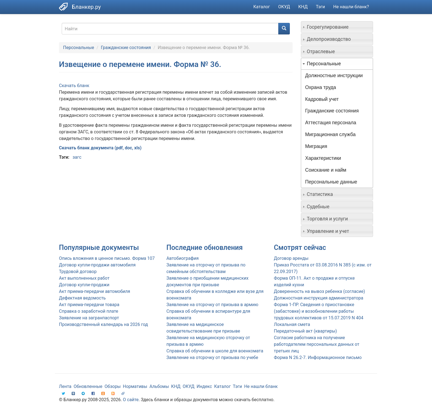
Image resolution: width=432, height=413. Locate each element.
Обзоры (113, 386)
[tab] (337, 27)
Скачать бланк (74, 85)
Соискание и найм (325, 170)
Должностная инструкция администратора (318, 298)
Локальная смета (292, 324)
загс (76, 157)
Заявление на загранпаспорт (89, 317)
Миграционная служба (330, 134)
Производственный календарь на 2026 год (103, 324)
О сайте (131, 399)
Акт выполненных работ (84, 278)
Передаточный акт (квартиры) (305, 331)
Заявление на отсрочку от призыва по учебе (212, 357)
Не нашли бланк (261, 386)
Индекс (204, 386)
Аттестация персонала (330, 122)
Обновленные (88, 386)
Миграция (316, 146)
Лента (65, 386)
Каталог (261, 6)
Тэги (320, 6)
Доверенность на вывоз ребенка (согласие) (319, 291)
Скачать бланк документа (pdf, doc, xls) (100, 147)
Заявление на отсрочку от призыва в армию (212, 304)
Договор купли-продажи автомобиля (97, 265)
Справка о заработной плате (88, 311)
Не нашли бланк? (351, 6)
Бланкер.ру (86, 7)
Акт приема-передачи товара (89, 304)
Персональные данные (331, 182)
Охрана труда (320, 87)
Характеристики (323, 158)
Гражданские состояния (126, 47)
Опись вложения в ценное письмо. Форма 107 (107, 258)
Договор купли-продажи (84, 284)
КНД (303, 6)
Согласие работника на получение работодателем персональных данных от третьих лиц (316, 344)
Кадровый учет (322, 99)
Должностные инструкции (334, 75)
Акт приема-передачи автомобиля (94, 291)
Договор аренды (291, 258)
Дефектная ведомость (82, 298)
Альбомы (159, 386)
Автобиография (182, 258)
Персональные (78, 47)
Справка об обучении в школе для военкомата (214, 350)
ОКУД (284, 6)
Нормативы (135, 386)
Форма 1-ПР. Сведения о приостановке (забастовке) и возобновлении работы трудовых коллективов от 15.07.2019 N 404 (318, 311)
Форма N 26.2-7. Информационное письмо (318, 357)
